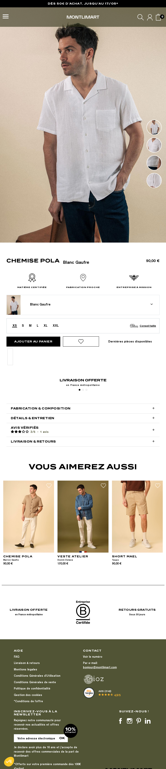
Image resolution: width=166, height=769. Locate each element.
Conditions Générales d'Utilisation (37, 675)
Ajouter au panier (33, 341)
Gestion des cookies (28, 695)
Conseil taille (148, 325)
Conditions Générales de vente (35, 682)
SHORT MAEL (124, 556)
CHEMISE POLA (17, 556)
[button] (9, 761)
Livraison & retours (27, 663)
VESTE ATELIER (72, 556)
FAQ (16, 656)
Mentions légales (25, 669)
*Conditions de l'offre (28, 701)
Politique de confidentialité (32, 688)
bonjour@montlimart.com (100, 667)
